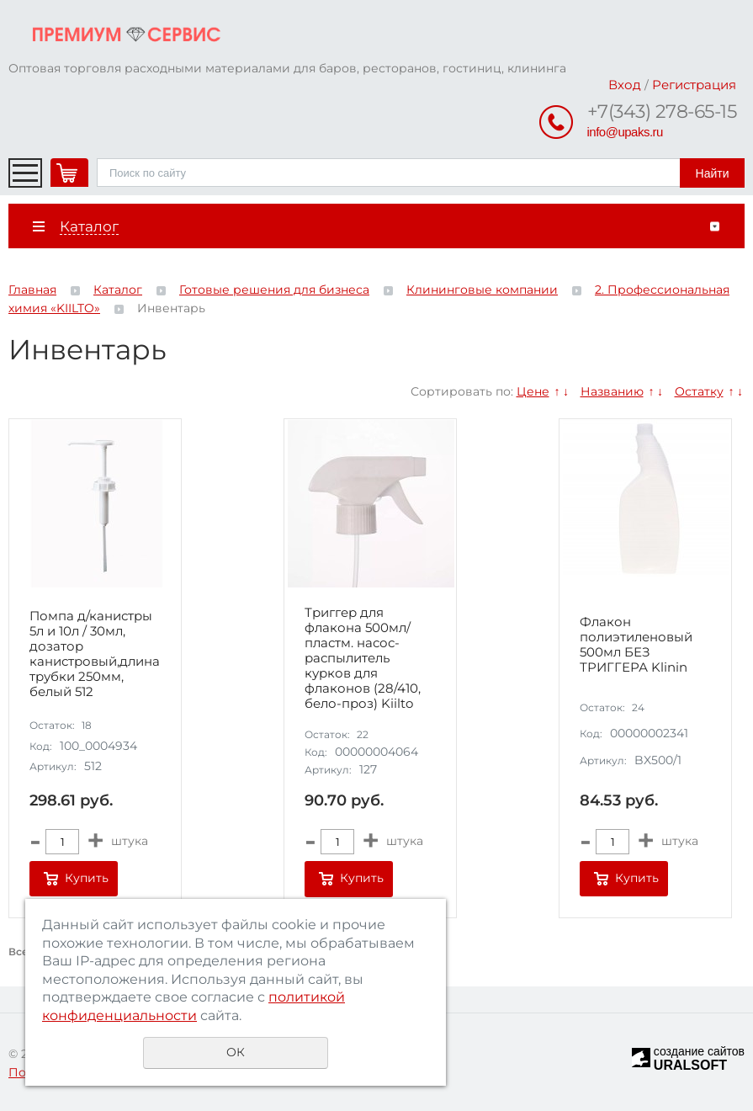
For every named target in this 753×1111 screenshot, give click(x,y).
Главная (32, 289)
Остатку (699, 391)
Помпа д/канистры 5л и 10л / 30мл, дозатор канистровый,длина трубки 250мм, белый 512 (94, 654)
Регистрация (694, 85)
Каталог (117, 289)
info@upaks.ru (625, 132)
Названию (612, 391)
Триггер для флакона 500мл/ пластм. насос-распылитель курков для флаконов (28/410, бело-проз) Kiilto (363, 658)
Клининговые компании (482, 289)
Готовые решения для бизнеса (274, 289)
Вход (624, 85)
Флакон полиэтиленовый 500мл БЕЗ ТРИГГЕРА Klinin (636, 644)
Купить (87, 877)
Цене (533, 391)
